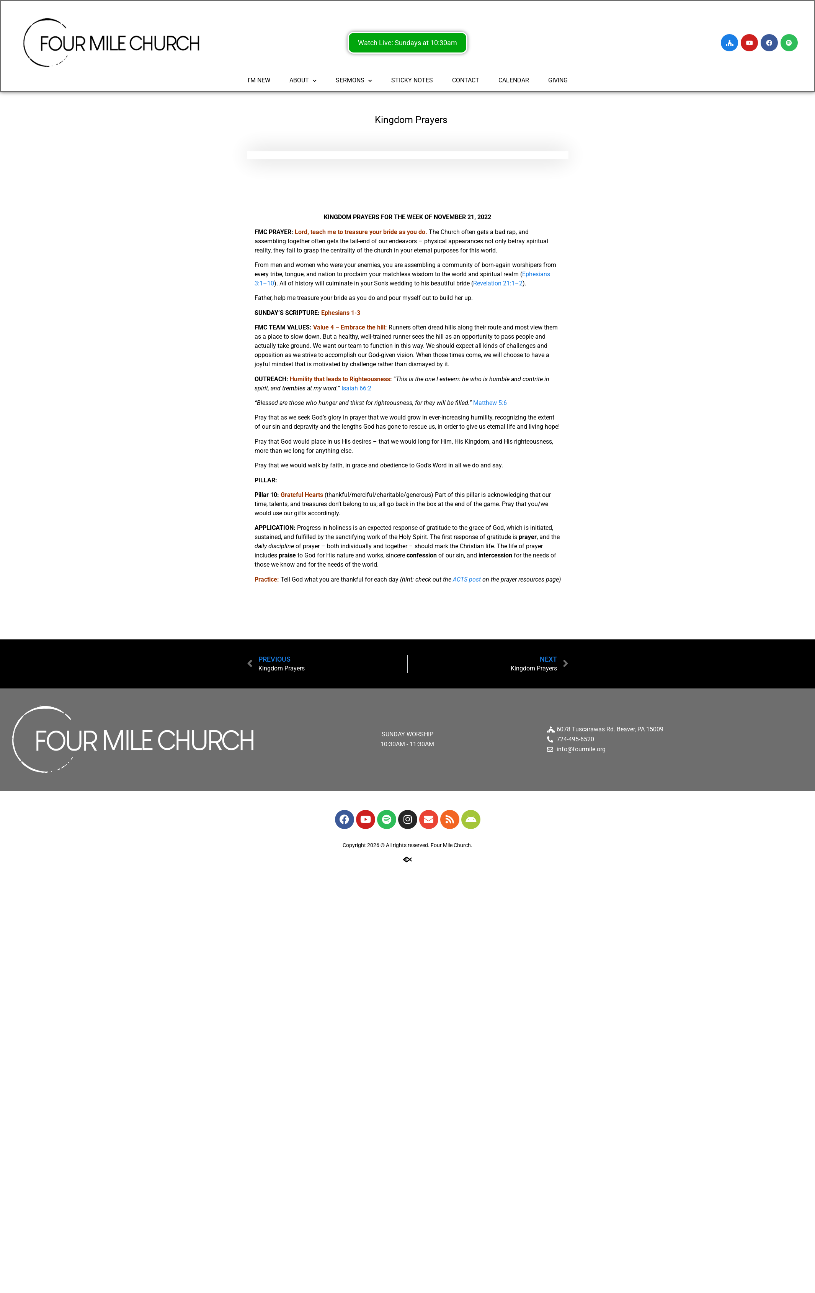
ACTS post (467, 579)
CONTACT (465, 80)
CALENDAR (513, 80)
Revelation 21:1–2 (498, 283)
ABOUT (303, 80)
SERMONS (354, 80)
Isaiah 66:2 (356, 388)
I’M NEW (259, 80)
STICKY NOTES (412, 80)
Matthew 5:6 (490, 402)
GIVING (558, 80)
